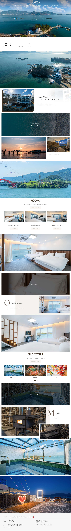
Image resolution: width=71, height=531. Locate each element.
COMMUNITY (55, 5)
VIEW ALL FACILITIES (35, 361)
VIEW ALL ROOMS (35, 207)
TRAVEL (39, 5)
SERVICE (33, 5)
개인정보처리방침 (15, 516)
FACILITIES (27, 5)
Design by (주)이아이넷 (29, 516)
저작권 (10, 516)
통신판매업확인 (5, 516)
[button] (69, 217)
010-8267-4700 (11, 521)
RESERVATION (46, 5)
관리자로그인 (21, 516)
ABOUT (14, 5)
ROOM (20, 5)
